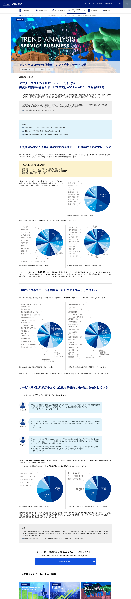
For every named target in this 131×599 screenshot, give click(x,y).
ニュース (87, 3)
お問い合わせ (108, 3)
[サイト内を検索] (127, 4)
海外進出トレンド (27, 69)
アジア (49, 69)
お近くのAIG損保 (97, 3)
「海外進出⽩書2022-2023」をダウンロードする (39, 110)
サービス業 (40, 69)
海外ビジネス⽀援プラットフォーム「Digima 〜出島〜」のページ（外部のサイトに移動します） (54, 538)
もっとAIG (118, 3)
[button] (65, 561)
